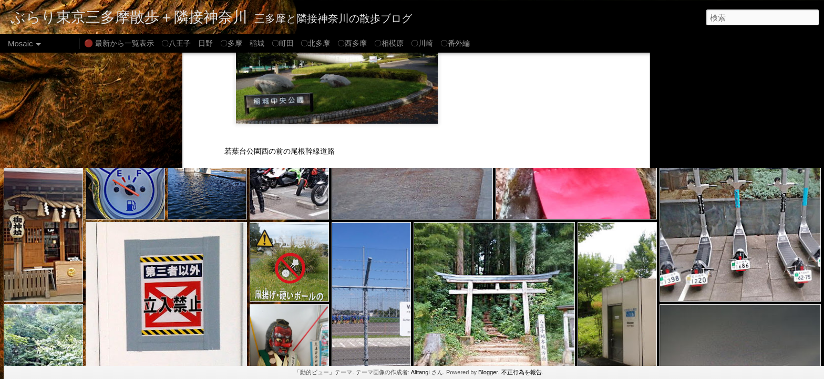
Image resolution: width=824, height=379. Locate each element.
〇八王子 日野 (187, 43)
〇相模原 (389, 43)
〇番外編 (455, 43)
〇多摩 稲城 (242, 43)
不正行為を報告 (521, 372)
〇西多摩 (352, 43)
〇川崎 (422, 43)
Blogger (488, 372)
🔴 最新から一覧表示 (119, 43)
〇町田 (283, 43)
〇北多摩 (315, 43)
